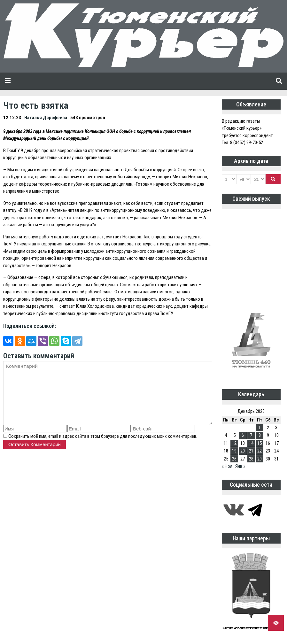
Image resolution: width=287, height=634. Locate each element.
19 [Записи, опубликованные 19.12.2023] (234, 451)
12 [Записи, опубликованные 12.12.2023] (234, 443)
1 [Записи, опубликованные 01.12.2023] (260, 427)
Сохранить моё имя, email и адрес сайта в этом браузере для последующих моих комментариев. (102, 436)
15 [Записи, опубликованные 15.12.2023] (259, 443)
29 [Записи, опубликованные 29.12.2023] (259, 459)
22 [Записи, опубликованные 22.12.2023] (259, 451)
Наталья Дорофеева (45, 117)
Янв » (240, 466)
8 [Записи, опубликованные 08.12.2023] (260, 435)
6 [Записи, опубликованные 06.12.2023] (243, 435)
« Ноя (227, 466)
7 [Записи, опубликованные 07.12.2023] (251, 435)
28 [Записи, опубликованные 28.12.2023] (251, 459)
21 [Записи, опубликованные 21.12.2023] (251, 451)
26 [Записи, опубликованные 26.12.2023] (234, 459)
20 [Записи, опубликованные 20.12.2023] (242, 451)
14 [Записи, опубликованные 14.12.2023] (251, 443)
